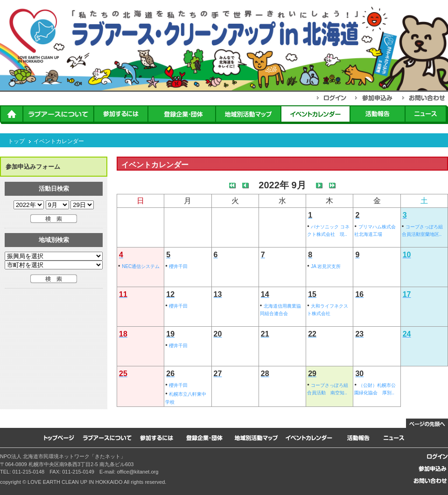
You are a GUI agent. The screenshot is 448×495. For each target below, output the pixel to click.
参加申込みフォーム (33, 166)
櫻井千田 (178, 266)
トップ (16, 141)
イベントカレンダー (59, 141)
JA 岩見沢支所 (326, 266)
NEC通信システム (141, 266)
